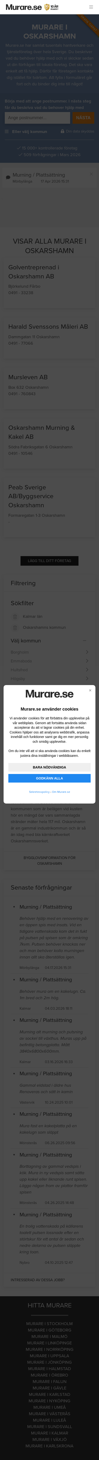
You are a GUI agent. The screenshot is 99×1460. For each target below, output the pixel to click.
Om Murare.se (61, 792)
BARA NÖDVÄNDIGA (49, 767)
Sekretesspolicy (39, 792)
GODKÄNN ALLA (49, 778)
